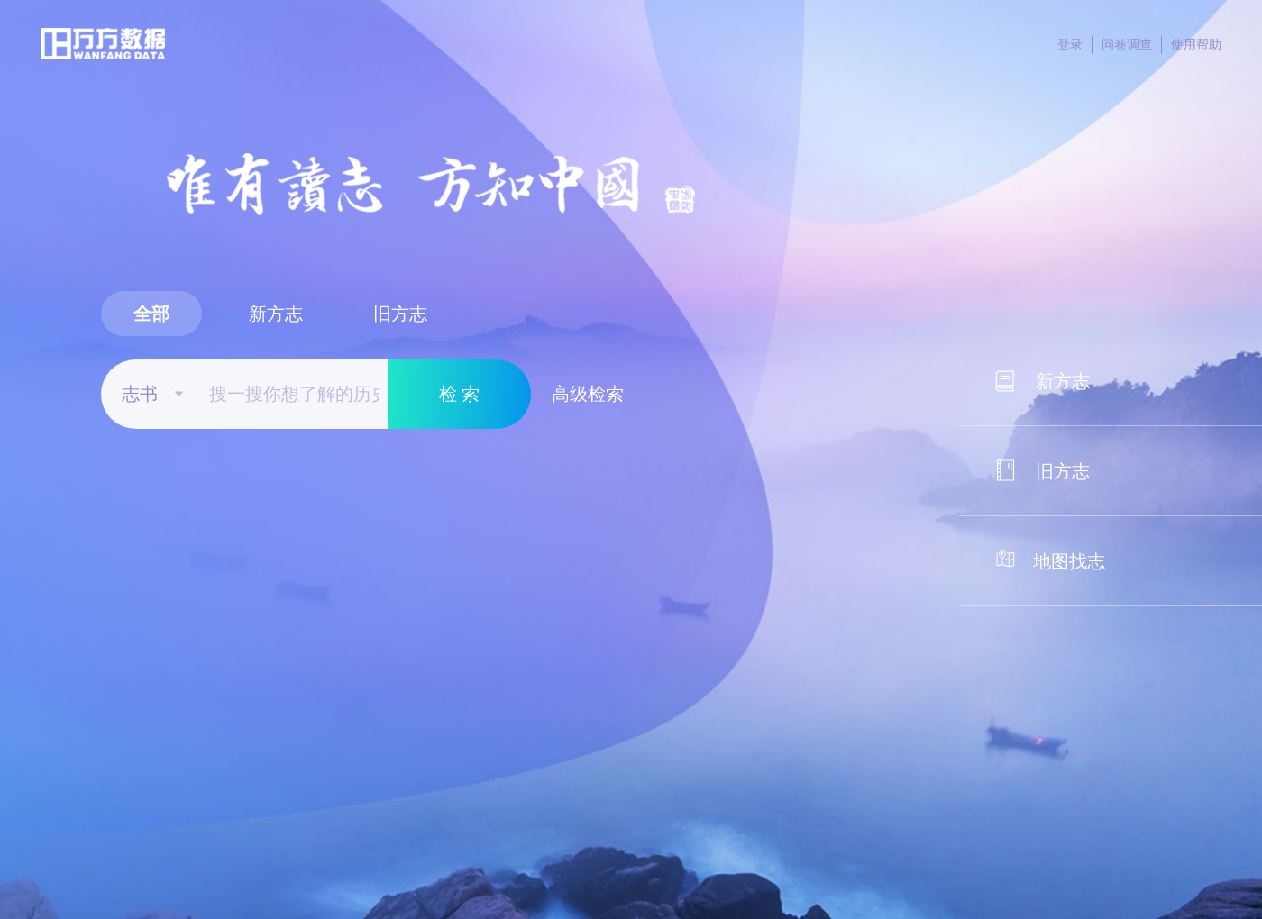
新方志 (276, 313)
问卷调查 (1132, 45)
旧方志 (400, 313)
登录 (1075, 45)
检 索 (459, 394)
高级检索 (588, 394)
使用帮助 (1196, 44)
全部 (151, 313)
